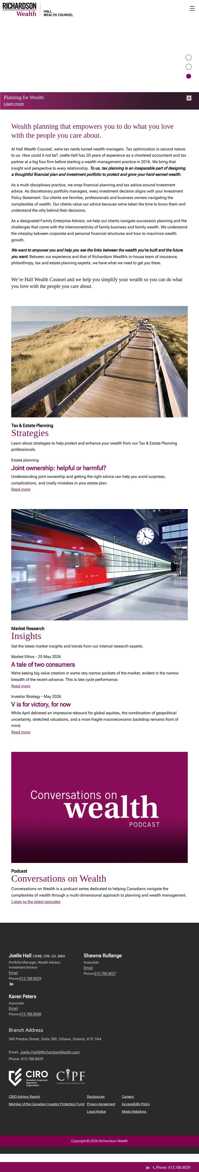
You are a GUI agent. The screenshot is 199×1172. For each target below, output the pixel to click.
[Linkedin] (148, 1167)
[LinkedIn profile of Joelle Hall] (13, 984)
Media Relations (134, 1111)
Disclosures (96, 1097)
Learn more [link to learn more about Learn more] (14, 103)
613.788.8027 (105, 973)
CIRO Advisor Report (24, 1097)
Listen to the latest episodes (35, 901)
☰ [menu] (192, 8)
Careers (128, 1097)
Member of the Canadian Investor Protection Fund (46, 1104)
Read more (20, 489)
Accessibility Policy (136, 1104)
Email (13, 973)
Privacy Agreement (101, 1104)
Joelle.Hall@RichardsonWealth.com (50, 1052)
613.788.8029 (30, 978)
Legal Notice (96, 1111)
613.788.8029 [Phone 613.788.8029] (179, 1167)
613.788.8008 (30, 1014)
